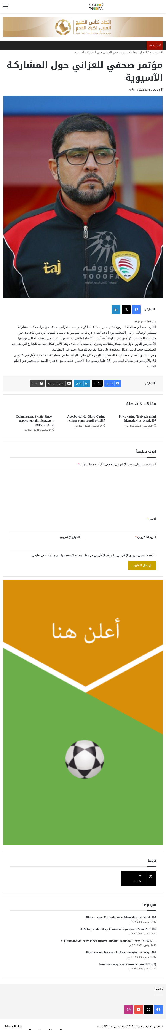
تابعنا (159, 985)
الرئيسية (156, 52)
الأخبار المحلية (139, 52)
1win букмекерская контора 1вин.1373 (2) (127, 960)
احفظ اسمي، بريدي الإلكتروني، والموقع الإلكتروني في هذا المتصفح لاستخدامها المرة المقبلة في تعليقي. (92, 555)
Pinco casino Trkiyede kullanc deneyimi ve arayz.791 (121, 948)
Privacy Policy (13, 1022)
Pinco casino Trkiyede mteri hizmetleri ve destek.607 (137, 419)
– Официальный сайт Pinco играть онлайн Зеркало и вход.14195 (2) (35, 421)
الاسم (151, 518)
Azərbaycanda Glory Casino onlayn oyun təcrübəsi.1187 (86, 419)
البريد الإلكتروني (145, 537)
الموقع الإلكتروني (70, 537)
